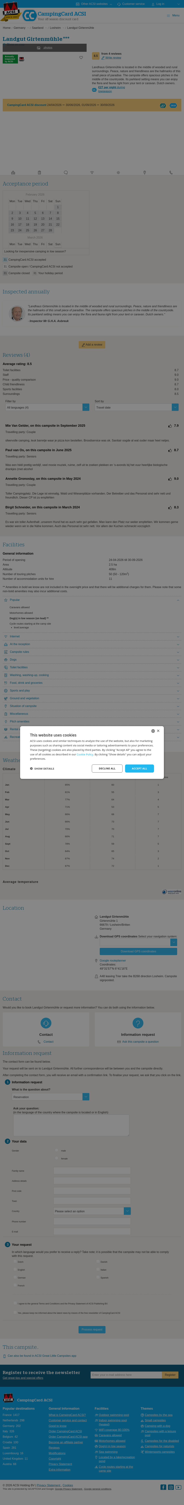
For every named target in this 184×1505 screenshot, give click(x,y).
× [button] (158, 730)
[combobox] (153, 731)
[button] (42, 768)
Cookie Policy (85, 754)
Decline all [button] (107, 768)
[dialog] (92, 752)
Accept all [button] (139, 768)
